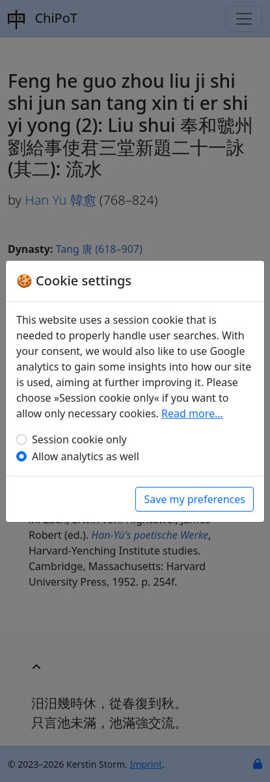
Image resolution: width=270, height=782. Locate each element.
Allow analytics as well (85, 456)
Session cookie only (79, 439)
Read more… (192, 413)
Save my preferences (194, 499)
